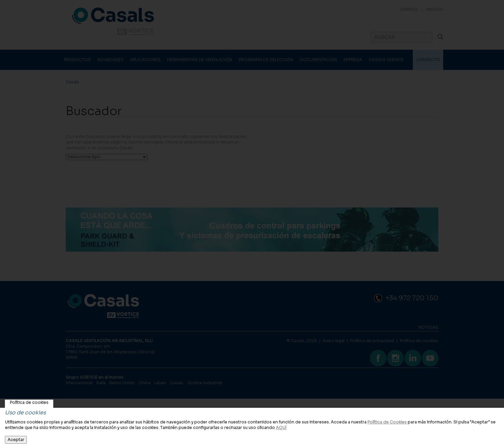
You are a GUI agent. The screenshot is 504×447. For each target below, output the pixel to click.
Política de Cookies (387, 422)
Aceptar (16, 439)
